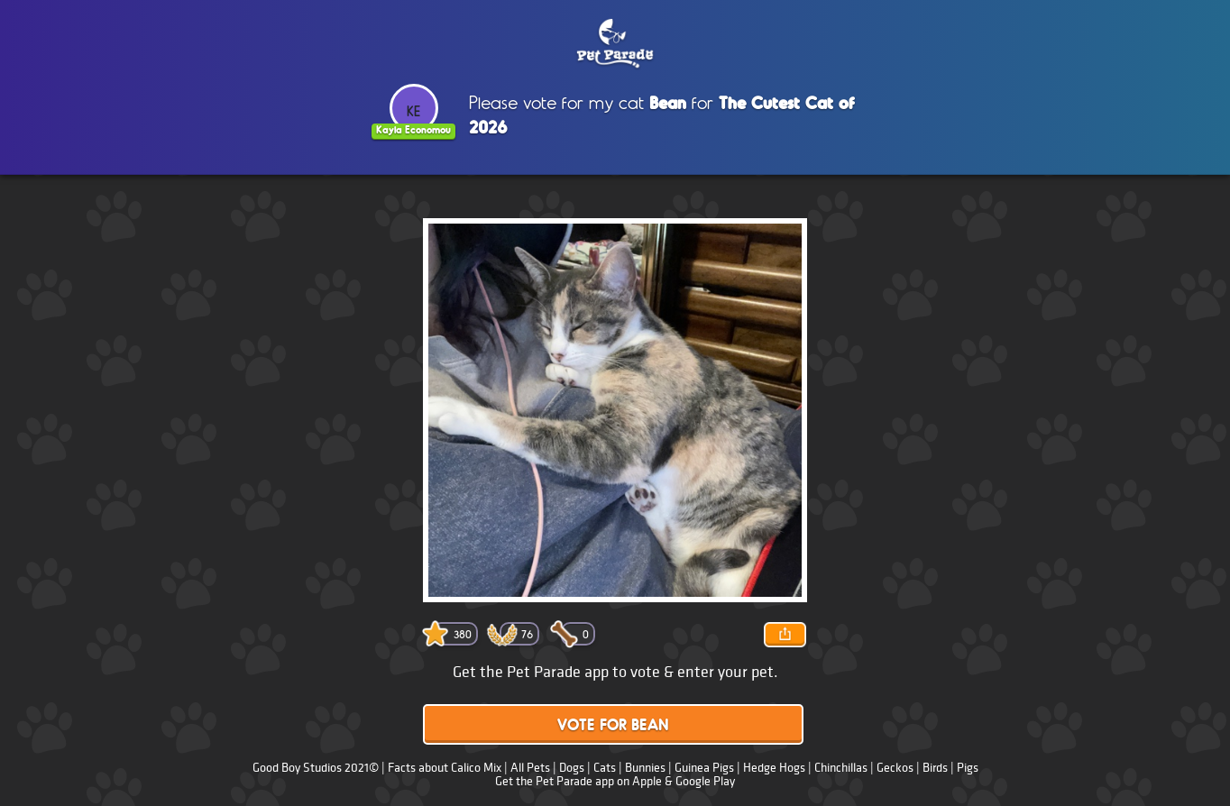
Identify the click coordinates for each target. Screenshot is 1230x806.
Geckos (895, 767)
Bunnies (645, 767)
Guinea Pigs (704, 767)
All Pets (530, 767)
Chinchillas (840, 767)
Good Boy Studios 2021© (315, 767)
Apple (647, 781)
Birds (935, 767)
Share (784, 634)
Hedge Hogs (774, 767)
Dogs (571, 767)
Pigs (967, 767)
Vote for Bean (613, 726)
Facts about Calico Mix (444, 767)
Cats (604, 767)
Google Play (705, 781)
